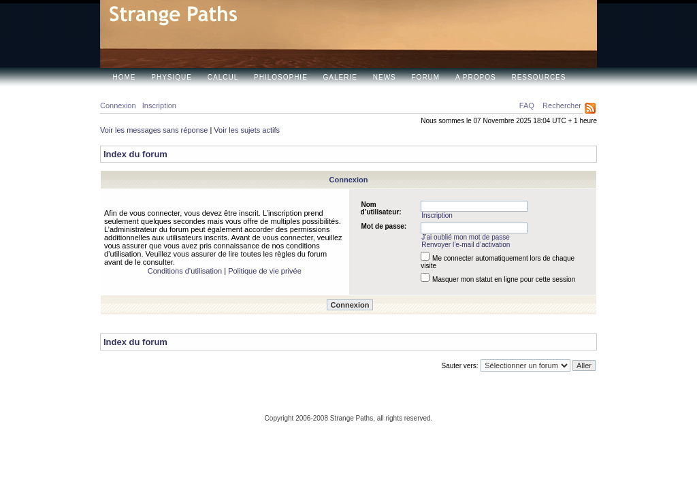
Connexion (118, 105)
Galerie (340, 77)
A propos (475, 77)
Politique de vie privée (265, 271)
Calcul (223, 77)
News (384, 77)
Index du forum (135, 154)
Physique (171, 77)
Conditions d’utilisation (185, 271)
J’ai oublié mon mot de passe (465, 237)
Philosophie (281, 77)
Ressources (538, 77)
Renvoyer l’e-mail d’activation (465, 244)
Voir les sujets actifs (247, 130)
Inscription (159, 105)
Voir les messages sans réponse (154, 130)
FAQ (526, 105)
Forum (426, 77)
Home (124, 77)
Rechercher (561, 105)
